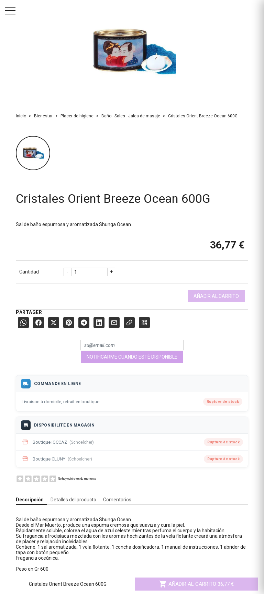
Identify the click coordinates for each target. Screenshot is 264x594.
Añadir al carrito (216, 296)
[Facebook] (38, 322)
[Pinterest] (68, 322)
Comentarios (117, 499)
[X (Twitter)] (53, 322)
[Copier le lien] (129, 322)
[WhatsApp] (23, 322)
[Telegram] (83, 322)
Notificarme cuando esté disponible (132, 357)
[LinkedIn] (99, 322)
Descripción (30, 499)
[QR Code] (144, 322)
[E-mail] (114, 322)
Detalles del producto (73, 499)
